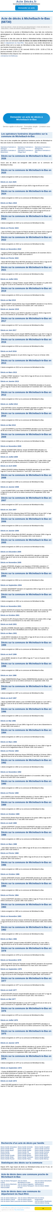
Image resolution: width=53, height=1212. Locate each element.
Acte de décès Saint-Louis (9, 1201)
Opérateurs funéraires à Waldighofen (42, 148)
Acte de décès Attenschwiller (5, 1186)
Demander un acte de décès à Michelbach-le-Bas (26, 118)
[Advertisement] (26, 85)
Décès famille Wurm (41, 1155)
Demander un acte (26, 8)
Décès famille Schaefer (42, 1150)
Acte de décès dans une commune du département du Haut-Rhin (20, 1192)
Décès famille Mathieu (42, 1157)
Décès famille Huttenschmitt (5, 1153)
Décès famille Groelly (7, 1155)
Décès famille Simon (24, 1149)
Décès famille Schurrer (42, 1149)
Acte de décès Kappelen (26, 1184)
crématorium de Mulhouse (9, 56)
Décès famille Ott (23, 1152)
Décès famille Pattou (24, 1159)
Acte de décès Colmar (8, 1199)
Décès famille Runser (7, 1159)
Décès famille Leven (24, 1154)
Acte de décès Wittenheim (26, 1198)
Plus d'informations (19, 1210)
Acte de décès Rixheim (25, 1201)
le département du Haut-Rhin (14, 43)
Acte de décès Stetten (42, 1186)
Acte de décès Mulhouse (9, 1198)
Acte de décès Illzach (24, 1199)
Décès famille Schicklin (25, 1147)
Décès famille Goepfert (42, 1147)
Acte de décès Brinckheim (43, 1181)
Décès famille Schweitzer (9, 1147)
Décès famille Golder (24, 1150)
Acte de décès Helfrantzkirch (39, 1183)
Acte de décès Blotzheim (9, 1184)
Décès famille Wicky (7, 1149)
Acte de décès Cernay (42, 1203)
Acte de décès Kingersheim (39, 1198)
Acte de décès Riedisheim (43, 1201)
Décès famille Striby (7, 1157)
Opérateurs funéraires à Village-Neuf (25, 151)
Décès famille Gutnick (42, 1152)
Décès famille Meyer (41, 1154)
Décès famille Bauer (7, 1150)
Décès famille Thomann (25, 1157)
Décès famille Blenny (41, 1159)
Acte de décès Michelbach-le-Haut (24, 1181)
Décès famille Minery (24, 1155)
